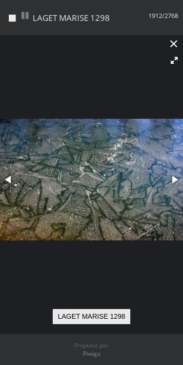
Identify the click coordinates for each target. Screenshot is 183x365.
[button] (174, 60)
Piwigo (92, 353)
